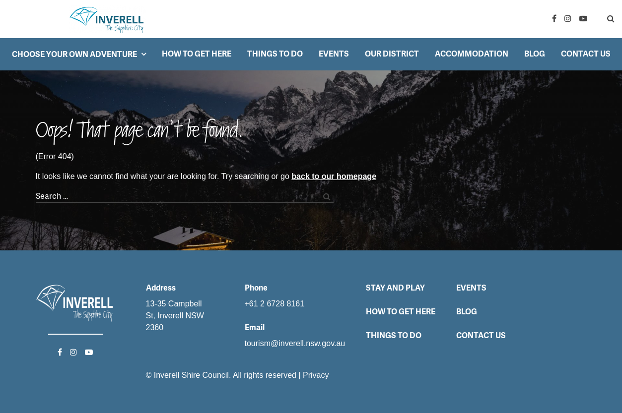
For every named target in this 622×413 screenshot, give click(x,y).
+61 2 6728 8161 (275, 303)
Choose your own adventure (74, 54)
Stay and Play (395, 288)
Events (334, 54)
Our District (392, 54)
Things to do (275, 54)
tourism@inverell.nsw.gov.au (295, 343)
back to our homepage (333, 176)
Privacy (316, 375)
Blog (534, 54)
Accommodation (471, 54)
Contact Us (586, 54)
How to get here (196, 54)
